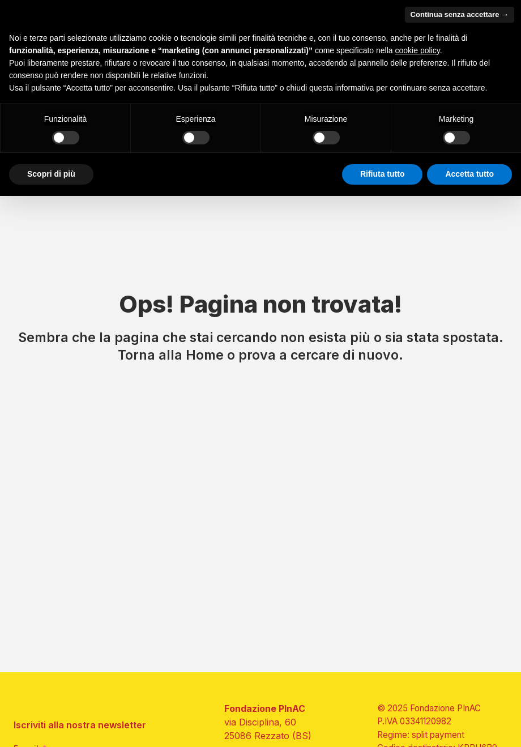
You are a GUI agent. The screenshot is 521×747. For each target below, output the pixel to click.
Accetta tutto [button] (469, 173)
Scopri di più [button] (51, 173)
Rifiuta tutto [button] (382, 173)
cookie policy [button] (417, 50)
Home (205, 355)
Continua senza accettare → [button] (460, 14)
